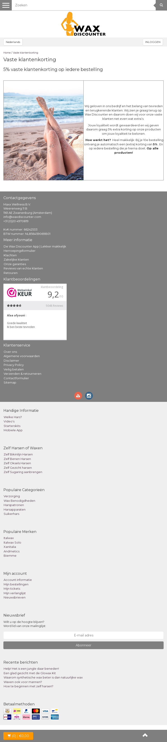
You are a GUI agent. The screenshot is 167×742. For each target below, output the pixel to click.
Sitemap (10, 382)
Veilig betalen (14, 369)
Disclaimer (11, 360)
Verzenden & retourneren (22, 373)
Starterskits (12, 426)
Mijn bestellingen (16, 584)
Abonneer (83, 645)
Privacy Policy (14, 365)
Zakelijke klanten (16, 259)
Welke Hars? (13, 417)
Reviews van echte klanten (23, 268)
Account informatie (18, 580)
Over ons (10, 351)
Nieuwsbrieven (15, 597)
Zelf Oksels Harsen (17, 463)
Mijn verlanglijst (15, 593)
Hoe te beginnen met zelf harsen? (28, 686)
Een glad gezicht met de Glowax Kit (30, 673)
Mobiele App (13, 430)
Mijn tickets (12, 588)
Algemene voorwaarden (22, 356)
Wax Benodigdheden (19, 500)
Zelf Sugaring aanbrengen (23, 472)
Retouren (11, 273)
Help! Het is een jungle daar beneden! (31, 668)
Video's (9, 421)
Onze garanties (15, 264)
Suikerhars (11, 514)
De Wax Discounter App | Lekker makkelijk (35, 246)
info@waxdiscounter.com (22, 217)
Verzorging (12, 496)
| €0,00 (18, 736)
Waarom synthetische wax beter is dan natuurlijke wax (43, 677)
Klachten (10, 255)
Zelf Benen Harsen (17, 459)
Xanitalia (10, 547)
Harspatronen (14, 505)
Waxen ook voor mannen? (23, 682)
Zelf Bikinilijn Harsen (18, 454)
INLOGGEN (152, 42)
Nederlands (13, 42)
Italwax (9, 538)
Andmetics (11, 551)
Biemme (10, 555)
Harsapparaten (15, 509)
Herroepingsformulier (19, 250)
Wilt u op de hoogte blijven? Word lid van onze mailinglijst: (24, 624)
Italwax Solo (12, 542)
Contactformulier (16, 378)
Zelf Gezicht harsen (18, 467)
